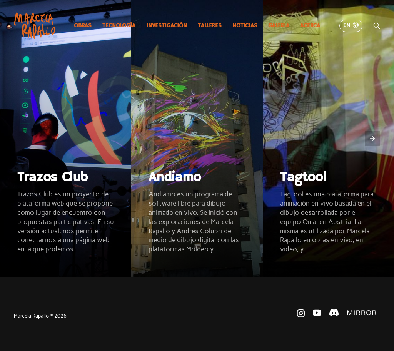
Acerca (310, 25)
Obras (83, 25)
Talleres (210, 25)
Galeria (278, 25)
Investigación (166, 25)
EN (351, 25)
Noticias (244, 25)
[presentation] (372, 138)
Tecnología (118, 25)
